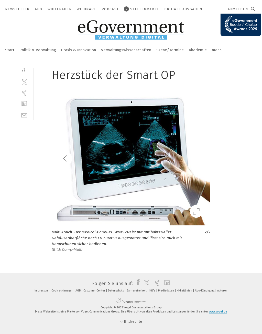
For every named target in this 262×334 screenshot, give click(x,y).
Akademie (198, 50)
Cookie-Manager (62, 290)
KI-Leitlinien (185, 290)
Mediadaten (166, 290)
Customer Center (94, 290)
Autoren (222, 290)
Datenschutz (116, 290)
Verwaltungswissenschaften (126, 50)
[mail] (24, 115)
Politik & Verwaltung (37, 50)
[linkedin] (24, 104)
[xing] (24, 93)
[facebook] (24, 71)
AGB (78, 290)
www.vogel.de (218, 311)
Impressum (42, 290)
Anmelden (238, 9)
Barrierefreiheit (137, 290)
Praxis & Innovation (78, 50)
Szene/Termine (170, 50)
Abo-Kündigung (205, 290)
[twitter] (24, 82)
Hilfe (152, 290)
